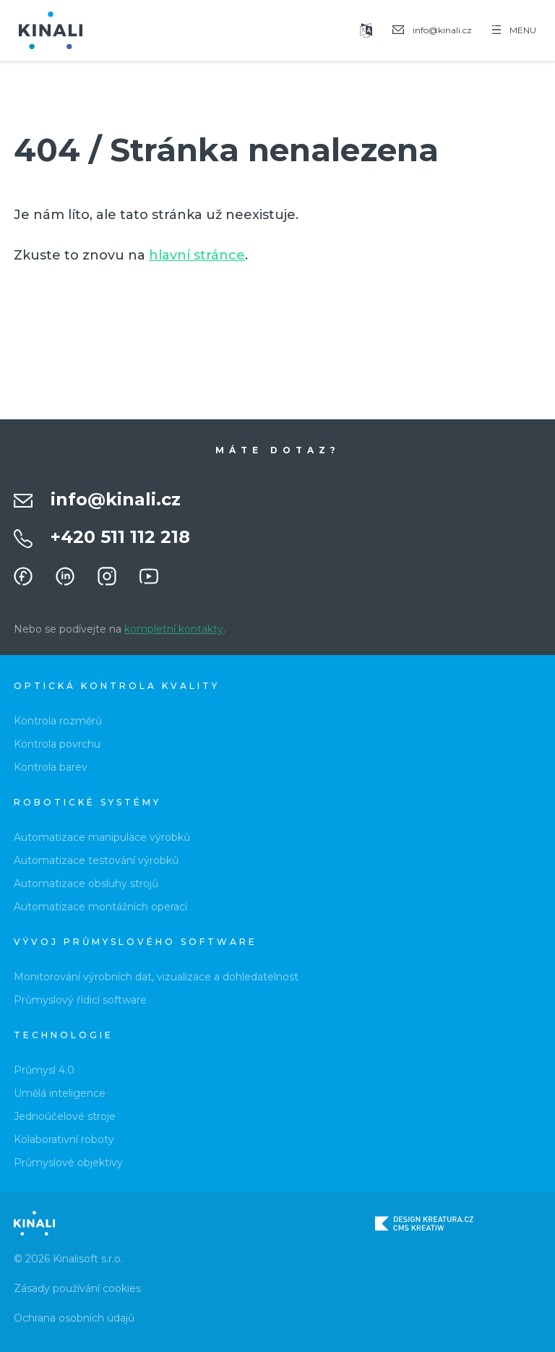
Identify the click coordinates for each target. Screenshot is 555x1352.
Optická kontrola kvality (117, 685)
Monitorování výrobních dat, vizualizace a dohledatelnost (156, 976)
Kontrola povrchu (57, 743)
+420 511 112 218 (120, 536)
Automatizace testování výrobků (96, 860)
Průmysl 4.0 (44, 1070)
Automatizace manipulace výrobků (102, 837)
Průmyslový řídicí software (80, 999)
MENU (514, 30)
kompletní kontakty (173, 629)
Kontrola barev (50, 767)
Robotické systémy (87, 802)
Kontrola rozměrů (58, 720)
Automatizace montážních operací (100, 906)
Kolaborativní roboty (64, 1139)
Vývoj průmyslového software (135, 941)
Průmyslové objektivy (68, 1162)
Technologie (63, 1035)
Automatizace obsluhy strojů (86, 883)
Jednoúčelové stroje (65, 1116)
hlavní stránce (197, 255)
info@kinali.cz (116, 499)
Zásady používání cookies (77, 1288)
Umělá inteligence (60, 1093)
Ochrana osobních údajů (74, 1318)
